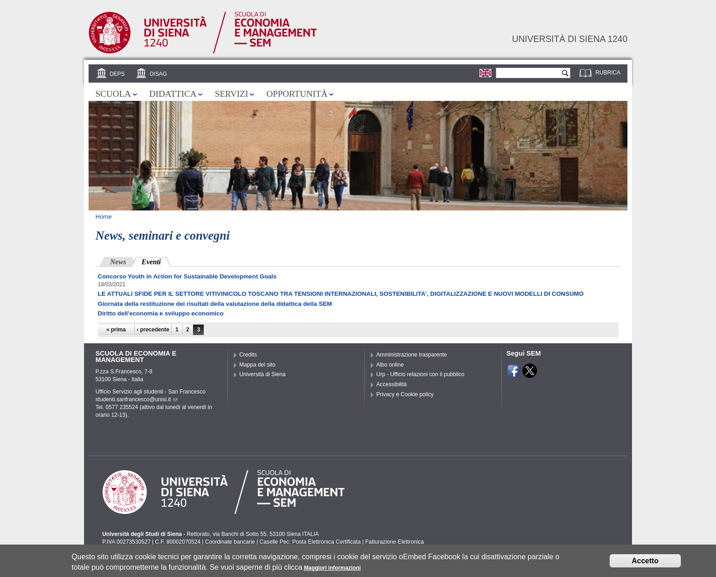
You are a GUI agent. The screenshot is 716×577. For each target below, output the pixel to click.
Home (103, 216)
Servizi (231, 94)
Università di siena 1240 (569, 39)
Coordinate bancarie (230, 542)
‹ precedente (153, 329)
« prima (116, 329)
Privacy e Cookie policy (405, 394)
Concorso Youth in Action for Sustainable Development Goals (187, 276)
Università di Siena (262, 374)
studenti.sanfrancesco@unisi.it (136, 399)
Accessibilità (391, 384)
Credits (248, 354)
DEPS (117, 74)
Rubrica (608, 72)
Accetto (645, 563)
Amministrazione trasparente (411, 354)
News (118, 262)
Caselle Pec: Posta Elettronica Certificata (310, 542)
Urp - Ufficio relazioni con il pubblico (420, 374)
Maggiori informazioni (332, 571)
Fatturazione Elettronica (394, 542)
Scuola (113, 94)
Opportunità (296, 94)
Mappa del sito (257, 365)
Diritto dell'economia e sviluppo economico (161, 313)
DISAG (158, 74)
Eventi (156, 261)
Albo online (390, 365)
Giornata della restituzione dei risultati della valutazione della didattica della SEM (215, 303)
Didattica (173, 94)
